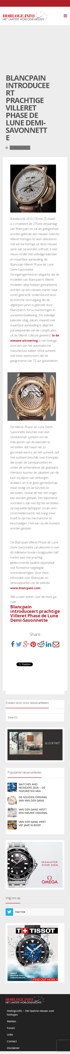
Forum (11, 1028)
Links (10, 1034)
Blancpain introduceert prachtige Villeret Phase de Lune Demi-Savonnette (35, 613)
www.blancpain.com (25, 588)
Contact (12, 1041)
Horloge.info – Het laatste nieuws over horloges (30, 1012)
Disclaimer (13, 1048)
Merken (11, 1021)
